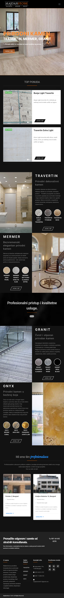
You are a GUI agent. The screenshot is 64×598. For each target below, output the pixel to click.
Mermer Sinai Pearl (7, 278)
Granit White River (48, 369)
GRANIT (25, 575)
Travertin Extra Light (43, 130)
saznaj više (9, 51)
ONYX (24, 579)
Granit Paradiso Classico (38, 369)
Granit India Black (57, 369)
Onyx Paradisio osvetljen (26, 432)
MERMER (25, 571)
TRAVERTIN (26, 567)
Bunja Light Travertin (44, 93)
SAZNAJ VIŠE (40, 121)
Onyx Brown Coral (6, 432)
